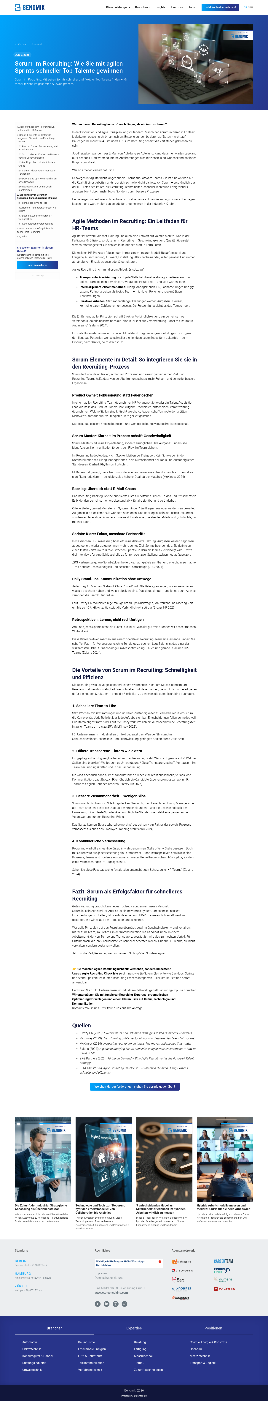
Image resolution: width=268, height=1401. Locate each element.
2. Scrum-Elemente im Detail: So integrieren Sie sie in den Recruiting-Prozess (36, 138)
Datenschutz (140, 1396)
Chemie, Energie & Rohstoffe (208, 1342)
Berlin (21, 1261)
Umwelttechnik (32, 1370)
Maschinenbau (144, 1356)
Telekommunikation (91, 1363)
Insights (160, 7)
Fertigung (140, 1349)
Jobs (191, 7)
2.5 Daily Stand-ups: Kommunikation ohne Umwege (37, 180)
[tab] (54, 1328)
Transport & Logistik (203, 1363)
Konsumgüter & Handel (37, 1356)
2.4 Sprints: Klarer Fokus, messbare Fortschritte (36, 172)
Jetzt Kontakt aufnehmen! (220, 7)
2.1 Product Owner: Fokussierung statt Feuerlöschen (38, 148)
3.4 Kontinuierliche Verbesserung (35, 223)
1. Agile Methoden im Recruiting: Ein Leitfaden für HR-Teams (36, 128)
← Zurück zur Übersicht (28, 44)
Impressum (102, 1273)
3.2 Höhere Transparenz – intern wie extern (37, 209)
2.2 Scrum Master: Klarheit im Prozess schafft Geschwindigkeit (38, 156)
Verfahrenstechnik (90, 1370)
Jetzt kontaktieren (37, 265)
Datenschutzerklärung (109, 1278)
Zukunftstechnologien (148, 1370)
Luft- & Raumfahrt (90, 1356)
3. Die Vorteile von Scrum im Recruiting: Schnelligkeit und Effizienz (37, 196)
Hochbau (196, 1349)
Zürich (21, 1286)
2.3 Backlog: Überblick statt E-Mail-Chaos (36, 164)
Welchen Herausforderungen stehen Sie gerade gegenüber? (135, 1086)
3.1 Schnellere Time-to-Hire (32, 202)
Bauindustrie (86, 1342)
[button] (118, 7)
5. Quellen (22, 236)
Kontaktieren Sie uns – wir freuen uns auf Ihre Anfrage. (107, 1008)
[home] (30, 7)
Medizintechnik (200, 1356)
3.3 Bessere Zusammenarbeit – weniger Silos (35, 217)
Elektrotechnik (31, 1349)
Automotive (29, 1342)
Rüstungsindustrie (34, 1363)
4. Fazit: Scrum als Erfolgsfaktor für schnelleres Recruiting (35, 230)
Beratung (140, 1342)
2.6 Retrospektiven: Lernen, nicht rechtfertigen (35, 188)
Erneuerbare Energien (92, 1349)
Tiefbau (139, 1363)
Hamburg (23, 1273)
